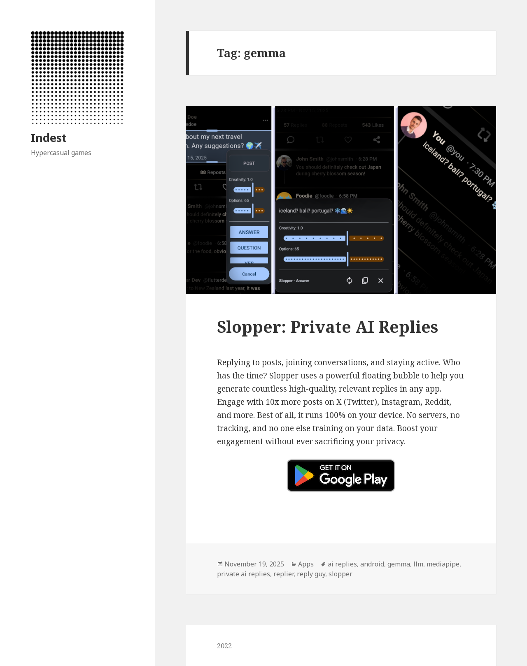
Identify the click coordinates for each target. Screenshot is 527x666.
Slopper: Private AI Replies (327, 326)
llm (418, 564)
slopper (340, 573)
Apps (306, 564)
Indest (49, 137)
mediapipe (443, 564)
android (372, 564)
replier (283, 573)
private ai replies (243, 573)
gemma (398, 564)
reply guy (311, 573)
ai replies (342, 564)
